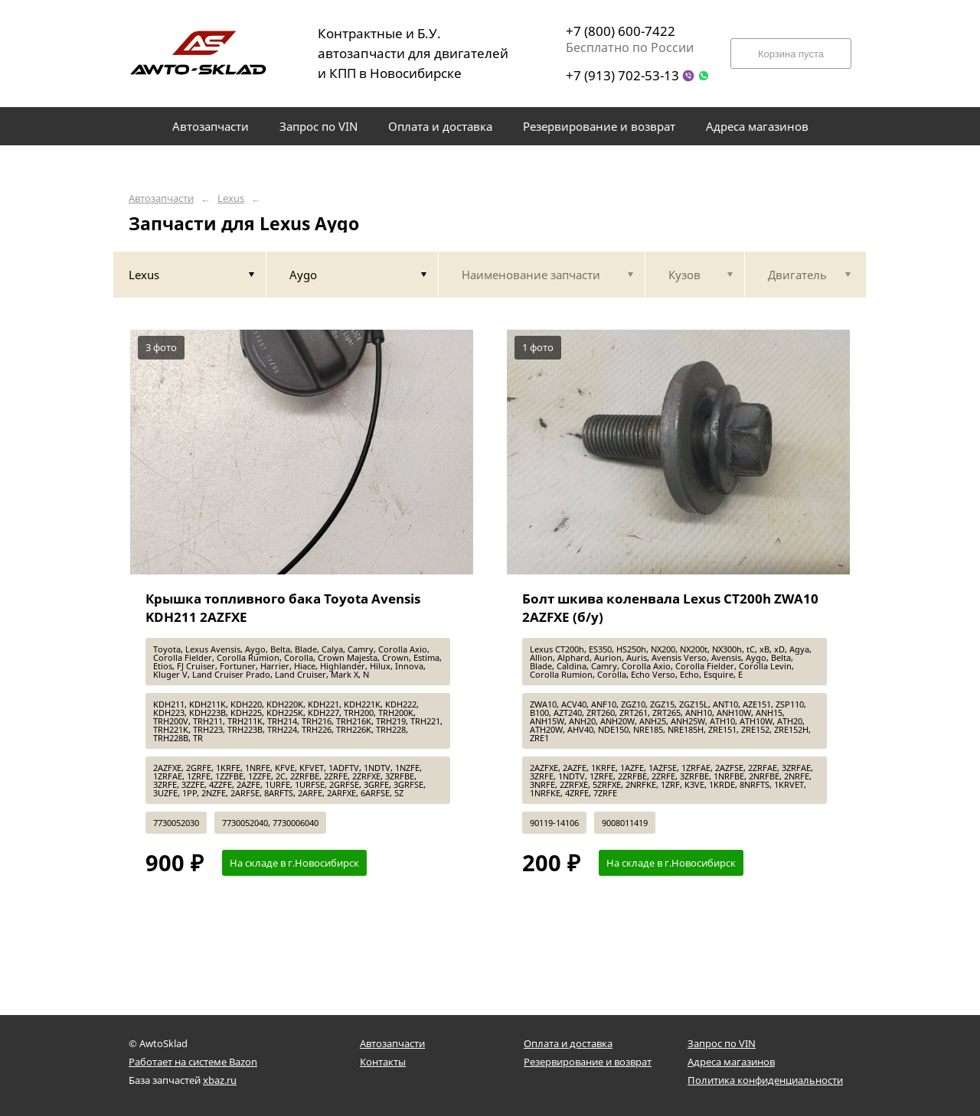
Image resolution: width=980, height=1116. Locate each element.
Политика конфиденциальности (765, 1080)
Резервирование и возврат (588, 1062)
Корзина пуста (791, 54)
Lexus (230, 198)
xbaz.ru (220, 1080)
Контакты (383, 1062)
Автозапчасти (161, 198)
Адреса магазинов (731, 1062)
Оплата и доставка (568, 1043)
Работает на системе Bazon (193, 1062)
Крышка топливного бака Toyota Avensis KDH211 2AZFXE (282, 608)
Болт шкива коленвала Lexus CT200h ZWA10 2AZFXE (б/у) (670, 608)
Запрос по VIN (722, 1043)
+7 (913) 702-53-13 (622, 75)
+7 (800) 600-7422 (620, 31)
